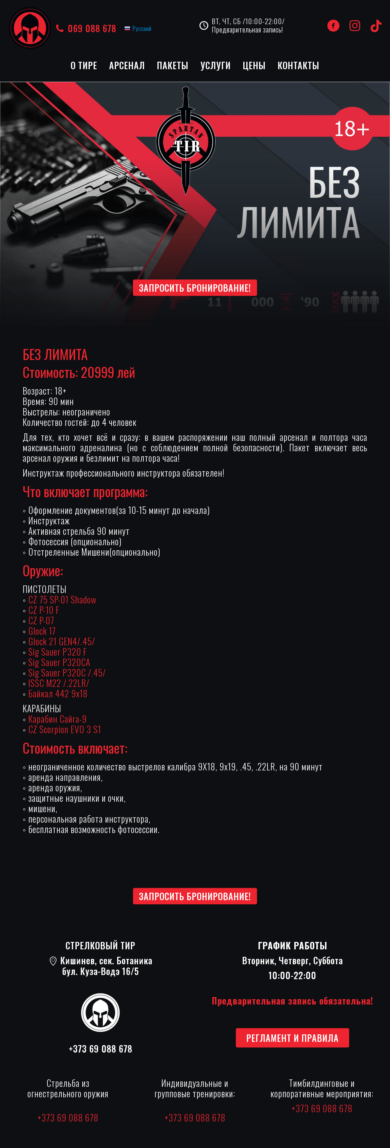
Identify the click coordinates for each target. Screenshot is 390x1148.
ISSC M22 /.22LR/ (58, 683)
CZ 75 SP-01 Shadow (62, 599)
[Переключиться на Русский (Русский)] (138, 28)
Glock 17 (42, 630)
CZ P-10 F (43, 610)
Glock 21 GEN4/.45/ (61, 641)
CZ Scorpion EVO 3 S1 (64, 729)
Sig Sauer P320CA (59, 662)
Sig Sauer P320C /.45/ (67, 672)
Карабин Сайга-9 (57, 718)
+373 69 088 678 (100, 1048)
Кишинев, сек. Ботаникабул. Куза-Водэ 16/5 (100, 966)
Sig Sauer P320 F (57, 651)
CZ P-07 (41, 620)
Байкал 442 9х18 (58, 693)
